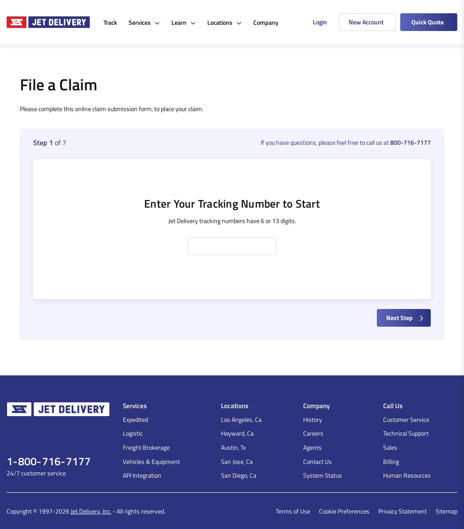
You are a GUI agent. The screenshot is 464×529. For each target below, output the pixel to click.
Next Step (405, 317)
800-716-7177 (410, 142)
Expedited (135, 419)
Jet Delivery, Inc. (91, 511)
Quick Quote (427, 22)
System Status (322, 475)
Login (320, 22)
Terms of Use (293, 511)
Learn (183, 22)
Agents (312, 447)
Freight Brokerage (146, 447)
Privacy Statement (402, 511)
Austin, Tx (233, 447)
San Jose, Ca (237, 461)
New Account (366, 22)
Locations (224, 22)
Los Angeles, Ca (241, 419)
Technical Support (406, 433)
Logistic (133, 433)
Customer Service (406, 419)
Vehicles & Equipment (151, 461)
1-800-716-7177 (49, 461)
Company (265, 22)
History (312, 419)
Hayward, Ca (237, 433)
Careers (313, 433)
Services (144, 22)
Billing (391, 461)
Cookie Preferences (344, 511)
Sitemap (446, 511)
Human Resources (407, 475)
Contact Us (317, 461)
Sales (390, 447)
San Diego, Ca (238, 475)
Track (110, 22)
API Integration (142, 475)
